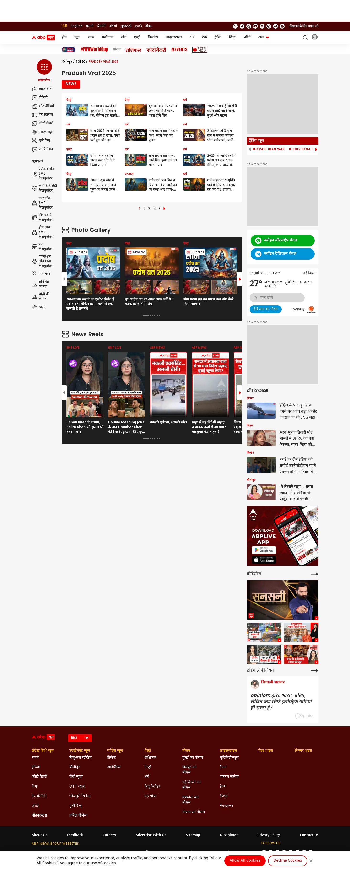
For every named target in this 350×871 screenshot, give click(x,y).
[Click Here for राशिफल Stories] (133, 50)
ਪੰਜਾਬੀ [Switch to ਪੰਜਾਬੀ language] (101, 26)
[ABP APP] (264, 550)
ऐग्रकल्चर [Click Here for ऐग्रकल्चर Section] (226, 806)
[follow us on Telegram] (275, 26)
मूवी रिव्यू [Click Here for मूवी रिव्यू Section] (75, 806)
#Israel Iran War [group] (269, 149)
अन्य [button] (263, 37)
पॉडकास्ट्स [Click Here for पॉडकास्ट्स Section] (39, 815)
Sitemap (193, 835)
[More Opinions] (314, 670)
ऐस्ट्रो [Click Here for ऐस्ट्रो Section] (148, 751)
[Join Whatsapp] (282, 26)
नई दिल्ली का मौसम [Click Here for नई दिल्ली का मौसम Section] (191, 785)
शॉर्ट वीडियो (43, 106)
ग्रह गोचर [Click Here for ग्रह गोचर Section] (151, 796)
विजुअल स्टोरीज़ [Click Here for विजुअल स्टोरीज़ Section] (80, 757)
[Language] (80, 738)
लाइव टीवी (42, 89)
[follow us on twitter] (235, 26)
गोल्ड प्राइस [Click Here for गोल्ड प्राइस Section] (265, 751)
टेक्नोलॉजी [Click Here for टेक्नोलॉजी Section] (39, 796)
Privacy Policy (269, 835)
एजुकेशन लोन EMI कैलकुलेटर (42, 261)
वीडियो (40, 98)
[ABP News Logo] (44, 37)
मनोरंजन (107, 37)
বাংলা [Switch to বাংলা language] (113, 26)
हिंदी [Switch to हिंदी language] (64, 26)
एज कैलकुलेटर (42, 246)
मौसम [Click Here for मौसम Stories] (117, 49)
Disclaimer (229, 835)
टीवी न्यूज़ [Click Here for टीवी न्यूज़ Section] (76, 777)
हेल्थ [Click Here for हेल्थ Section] (223, 786)
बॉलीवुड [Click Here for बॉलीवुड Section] (74, 767)
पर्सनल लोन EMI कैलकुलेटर (43, 174)
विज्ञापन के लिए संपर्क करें (304, 26)
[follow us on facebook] (242, 26)
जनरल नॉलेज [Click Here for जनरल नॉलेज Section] (229, 777)
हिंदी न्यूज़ (67, 62)
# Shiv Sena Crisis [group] (306, 149)
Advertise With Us (151, 835)
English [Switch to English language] (76, 26)
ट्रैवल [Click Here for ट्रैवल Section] (223, 767)
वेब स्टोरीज (42, 115)
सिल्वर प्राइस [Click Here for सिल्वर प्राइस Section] (303, 751)
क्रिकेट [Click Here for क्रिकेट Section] (111, 757)
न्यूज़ (77, 37)
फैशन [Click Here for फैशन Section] (224, 796)
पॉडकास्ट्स (42, 132)
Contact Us (309, 835)
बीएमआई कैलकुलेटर (42, 217)
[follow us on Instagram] (262, 26)
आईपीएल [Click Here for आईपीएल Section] (114, 767)
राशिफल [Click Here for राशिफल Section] (150, 757)
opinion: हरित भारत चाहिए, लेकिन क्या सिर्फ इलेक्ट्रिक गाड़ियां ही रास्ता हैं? (281, 702)
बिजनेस (153, 37)
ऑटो (247, 37)
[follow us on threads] (249, 26)
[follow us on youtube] (255, 26)
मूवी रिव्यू (41, 141)
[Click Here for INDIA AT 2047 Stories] (68, 50)
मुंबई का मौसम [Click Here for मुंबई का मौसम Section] (192, 757)
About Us (39, 835)
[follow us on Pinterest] (269, 26)
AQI (38, 307)
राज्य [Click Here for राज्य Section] (35, 757)
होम (64, 37)
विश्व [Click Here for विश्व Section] (35, 786)
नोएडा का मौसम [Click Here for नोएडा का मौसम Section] (193, 812)
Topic (80, 62)
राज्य (91, 37)
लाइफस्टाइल (174, 37)
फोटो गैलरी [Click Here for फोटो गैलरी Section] (39, 777)
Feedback (75, 835)
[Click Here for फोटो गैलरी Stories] (156, 49)
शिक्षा (232, 37)
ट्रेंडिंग (218, 37)
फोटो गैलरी (42, 123)
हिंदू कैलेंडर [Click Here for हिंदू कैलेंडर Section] (152, 786)
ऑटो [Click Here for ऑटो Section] (35, 806)
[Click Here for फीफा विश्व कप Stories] (94, 49)
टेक (204, 37)
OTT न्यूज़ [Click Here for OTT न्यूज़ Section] (77, 786)
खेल (123, 37)
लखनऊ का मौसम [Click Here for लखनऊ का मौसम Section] (190, 800)
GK (192, 37)
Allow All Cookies (245, 860)
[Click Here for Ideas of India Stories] (199, 50)
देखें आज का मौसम (265, 309)
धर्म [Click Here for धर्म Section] (147, 777)
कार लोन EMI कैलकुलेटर (42, 203)
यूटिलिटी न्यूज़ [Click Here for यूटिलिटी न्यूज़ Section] (229, 757)
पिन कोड (41, 274)
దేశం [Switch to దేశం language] (148, 26)
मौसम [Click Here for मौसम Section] (186, 751)
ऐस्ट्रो (137, 37)
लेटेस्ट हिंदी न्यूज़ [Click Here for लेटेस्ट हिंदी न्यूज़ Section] (43, 751)
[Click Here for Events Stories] (179, 50)
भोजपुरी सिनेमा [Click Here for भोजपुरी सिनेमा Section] (80, 796)
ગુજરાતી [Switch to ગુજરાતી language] (125, 26)
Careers (109, 835)
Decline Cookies (287, 860)
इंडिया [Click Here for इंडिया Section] (36, 767)
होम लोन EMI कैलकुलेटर (42, 232)
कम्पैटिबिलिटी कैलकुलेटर (44, 188)
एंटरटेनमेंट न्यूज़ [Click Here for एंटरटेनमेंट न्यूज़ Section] (79, 751)
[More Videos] (314, 574)
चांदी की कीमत (41, 296)
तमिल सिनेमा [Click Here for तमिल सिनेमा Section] (78, 815)
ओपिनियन (42, 149)
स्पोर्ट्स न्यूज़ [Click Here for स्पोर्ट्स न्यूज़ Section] (115, 751)
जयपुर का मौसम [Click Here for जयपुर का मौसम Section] (189, 770)
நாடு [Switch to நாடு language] (138, 26)
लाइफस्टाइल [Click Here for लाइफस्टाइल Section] (228, 751)
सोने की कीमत (40, 284)
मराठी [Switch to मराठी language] (90, 26)
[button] (44, 71)
